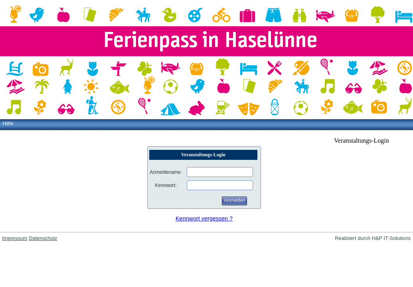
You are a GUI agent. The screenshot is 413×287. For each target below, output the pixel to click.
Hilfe (7, 123)
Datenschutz (43, 238)
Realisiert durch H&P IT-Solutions (373, 238)
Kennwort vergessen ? (204, 218)
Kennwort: (165, 185)
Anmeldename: (166, 172)
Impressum (14, 238)
